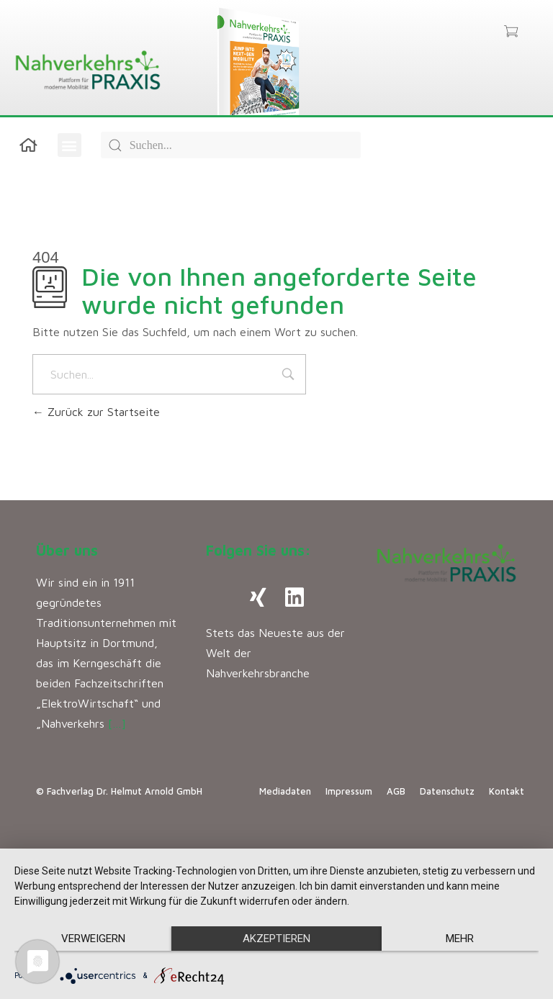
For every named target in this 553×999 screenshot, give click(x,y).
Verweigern (93, 938)
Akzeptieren (276, 938)
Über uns (67, 550)
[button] (69, 145)
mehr (460, 938)
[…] (117, 723)
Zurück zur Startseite (96, 411)
